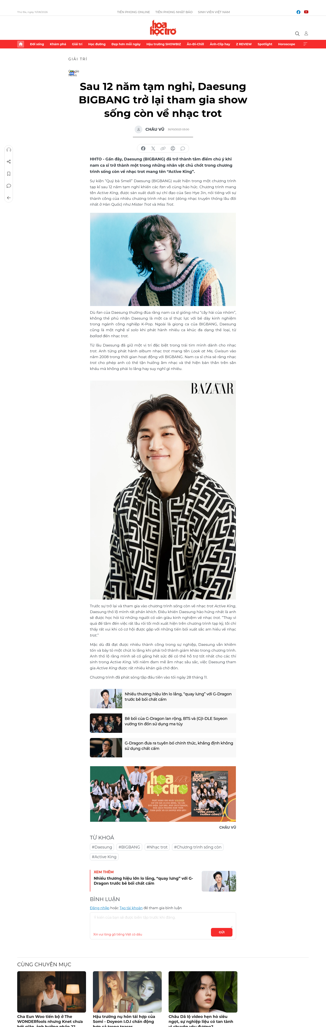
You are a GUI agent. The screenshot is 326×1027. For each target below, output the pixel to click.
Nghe (8, 149)
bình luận (182, 148)
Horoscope (286, 44)
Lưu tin (8, 173)
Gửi (222, 932)
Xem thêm (305, 44)
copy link (163, 148)
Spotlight (265, 44)
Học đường (97, 44)
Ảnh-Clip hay (220, 44)
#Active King (104, 857)
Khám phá (58, 44)
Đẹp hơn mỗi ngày (125, 44)
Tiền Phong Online (133, 12)
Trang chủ (20, 44)
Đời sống (37, 44)
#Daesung (102, 847)
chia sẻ (143, 148)
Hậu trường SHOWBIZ (163, 44)
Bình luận (8, 185)
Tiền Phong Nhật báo (173, 12)
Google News (71, 72)
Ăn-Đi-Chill (195, 44)
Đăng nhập (99, 908)
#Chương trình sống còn (197, 847)
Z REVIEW (244, 44)
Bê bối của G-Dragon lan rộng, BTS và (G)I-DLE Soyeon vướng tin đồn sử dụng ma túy (176, 721)
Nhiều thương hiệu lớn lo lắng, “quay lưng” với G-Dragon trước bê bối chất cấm (178, 697)
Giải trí (77, 44)
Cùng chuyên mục (44, 964)
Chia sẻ (8, 161)
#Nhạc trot (157, 847)
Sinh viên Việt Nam (214, 12)
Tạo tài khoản (131, 908)
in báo (172, 148)
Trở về (8, 197)
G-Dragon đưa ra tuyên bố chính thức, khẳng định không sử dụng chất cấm (179, 746)
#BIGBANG (129, 847)
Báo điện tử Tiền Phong (163, 27)
